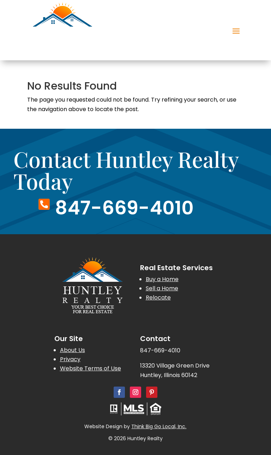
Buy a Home (162, 279)
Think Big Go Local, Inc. (158, 426)
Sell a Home (162, 288)
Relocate (158, 297)
